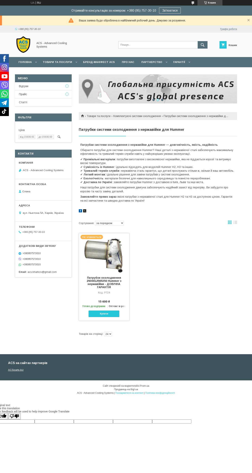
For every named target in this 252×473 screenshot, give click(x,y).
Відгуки (23, 86)
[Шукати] (203, 45)
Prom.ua (144, 385)
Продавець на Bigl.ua (126, 389)
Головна (25, 62)
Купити (104, 313)
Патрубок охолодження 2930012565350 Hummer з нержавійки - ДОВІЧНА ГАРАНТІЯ (104, 282)
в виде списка (235, 223)
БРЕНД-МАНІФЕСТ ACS (99, 62)
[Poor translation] (14, 416)
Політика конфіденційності (160, 393)
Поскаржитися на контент (129, 393)
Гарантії (179, 62)
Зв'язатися (170, 10)
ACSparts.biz (16, 369)
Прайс (23, 94)
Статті (23, 102)
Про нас (128, 62)
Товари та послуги (57, 62)
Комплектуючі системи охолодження (137, 116)
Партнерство (151, 62)
